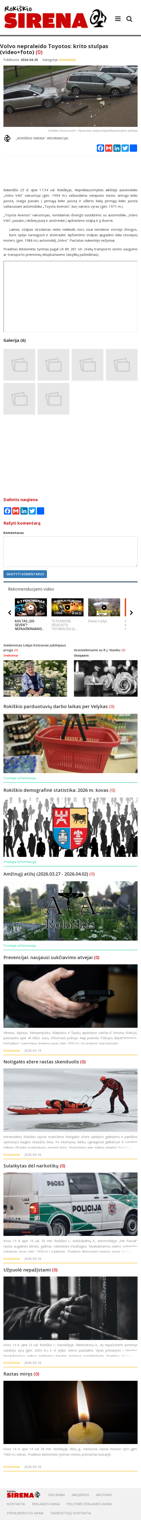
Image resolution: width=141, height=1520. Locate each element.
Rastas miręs (18, 1374)
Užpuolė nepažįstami (27, 1270)
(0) (39, 52)
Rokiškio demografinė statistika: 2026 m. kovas (56, 790)
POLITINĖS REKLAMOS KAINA (89, 1504)
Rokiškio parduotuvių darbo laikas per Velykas (56, 706)
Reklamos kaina (46, 1504)
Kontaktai (16, 1504)
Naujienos (80, 1495)
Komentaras (13, 533)
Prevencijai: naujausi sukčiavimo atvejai (48, 957)
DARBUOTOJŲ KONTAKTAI (70, 1513)
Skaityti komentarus (25, 574)
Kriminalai (11, 1050)
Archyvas (104, 1495)
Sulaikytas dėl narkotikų (31, 1166)
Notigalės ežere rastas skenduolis (41, 1062)
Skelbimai (56, 1495)
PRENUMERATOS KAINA (25, 1513)
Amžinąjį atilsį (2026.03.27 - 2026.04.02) (46, 874)
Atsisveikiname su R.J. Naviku (97, 650)
